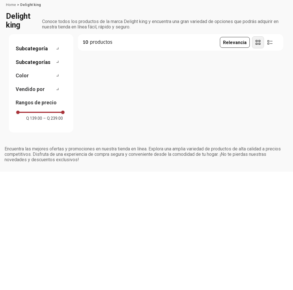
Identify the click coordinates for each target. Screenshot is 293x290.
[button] (40, 48)
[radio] (258, 42)
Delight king (30, 5)
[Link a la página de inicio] (11, 4)
